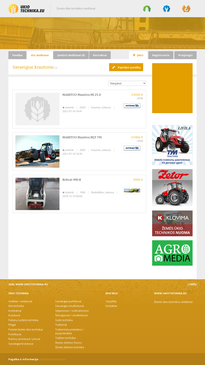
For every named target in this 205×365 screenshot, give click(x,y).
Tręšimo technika (65, 338)
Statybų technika (186, 8)
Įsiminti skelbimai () (71, 55)
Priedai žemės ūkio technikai (25, 329)
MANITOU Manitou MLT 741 (82, 137)
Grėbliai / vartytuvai (20, 301)
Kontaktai (100, 55)
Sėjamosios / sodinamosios (72, 310)
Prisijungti (185, 55)
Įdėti (138, 55)
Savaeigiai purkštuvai (68, 301)
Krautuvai (14, 315)
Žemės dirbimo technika (69, 347)
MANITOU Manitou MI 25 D (81, 95)
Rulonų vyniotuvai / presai (24, 339)
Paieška (17, 55)
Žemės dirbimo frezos (68, 342)
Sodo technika (64, 320)
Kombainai (14, 310)
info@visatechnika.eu (52, 359)
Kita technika (16, 306)
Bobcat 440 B (71, 180)
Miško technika (147, 8)
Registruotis (160, 55)
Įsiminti (68, 107)
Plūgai (12, 324)
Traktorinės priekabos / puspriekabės (69, 331)
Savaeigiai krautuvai (20, 343)
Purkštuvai (14, 334)
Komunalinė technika (166, 8)
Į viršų (192, 284)
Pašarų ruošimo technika (23, 320)
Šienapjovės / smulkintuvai (71, 315)
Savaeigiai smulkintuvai (69, 306)
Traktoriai (61, 324)
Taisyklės (111, 301)
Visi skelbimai (40, 55)
